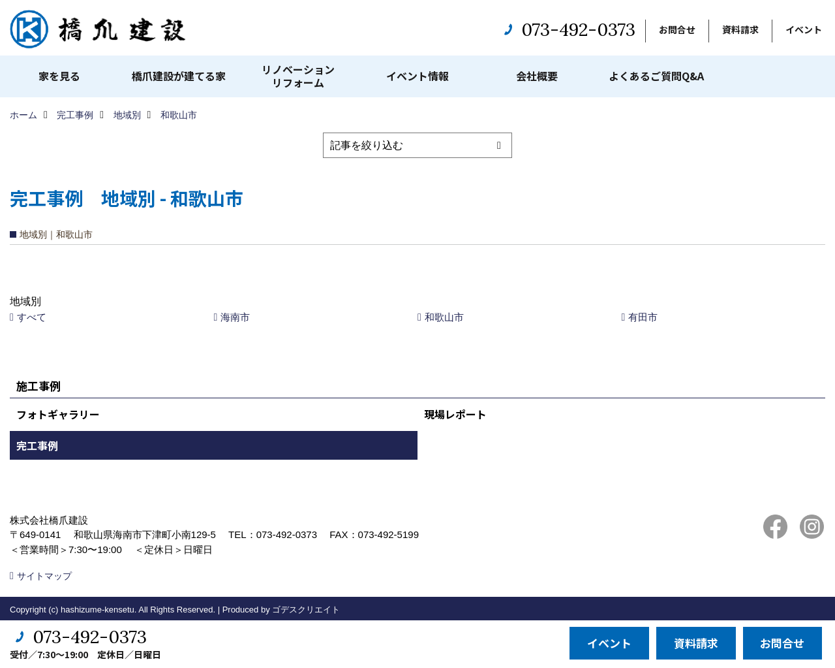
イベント (803, 29)
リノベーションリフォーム (298, 75)
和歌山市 (444, 317)
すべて (31, 317)
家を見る (59, 76)
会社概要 (537, 76)
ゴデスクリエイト (306, 609)
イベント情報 (417, 76)
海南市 (235, 317)
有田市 (643, 317)
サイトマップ (44, 576)
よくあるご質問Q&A (656, 76)
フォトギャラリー (58, 414)
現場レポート (455, 414)
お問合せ (677, 29)
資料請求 (740, 29)
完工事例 (37, 445)
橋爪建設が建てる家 (179, 76)
